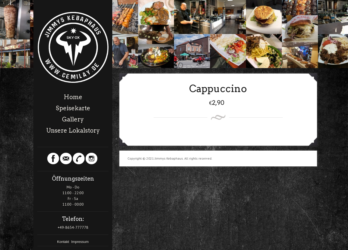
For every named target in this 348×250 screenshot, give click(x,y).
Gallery (73, 119)
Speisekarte (73, 108)
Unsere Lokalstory (73, 130)
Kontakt (63, 242)
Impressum (80, 242)
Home (73, 96)
